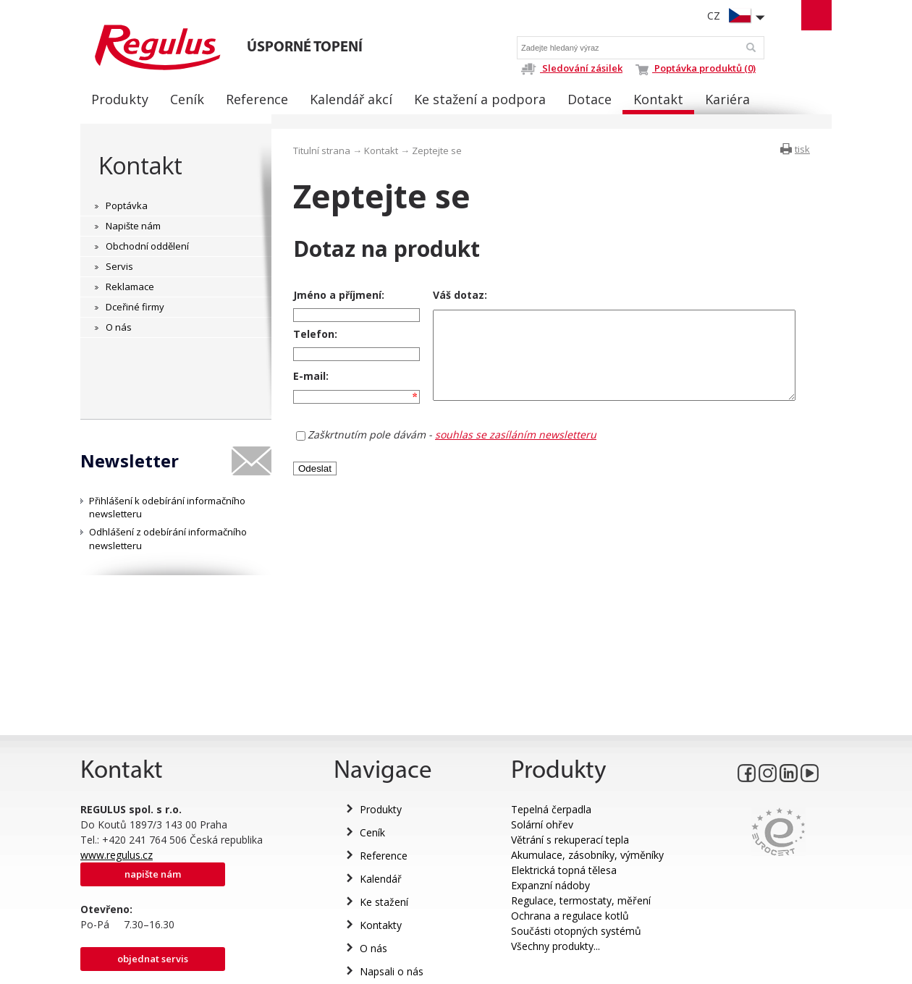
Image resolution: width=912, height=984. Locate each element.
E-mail (309, 384)
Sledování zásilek (571, 68)
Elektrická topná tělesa (564, 870)
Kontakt (140, 165)
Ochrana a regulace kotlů (570, 915)
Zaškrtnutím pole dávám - (452, 446)
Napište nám (152, 874)
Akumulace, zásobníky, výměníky (587, 855)
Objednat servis (152, 958)
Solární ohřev (542, 824)
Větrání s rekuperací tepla (570, 840)
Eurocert (778, 831)
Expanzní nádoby (550, 885)
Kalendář (381, 879)
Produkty (381, 809)
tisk (802, 149)
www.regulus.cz (116, 855)
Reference (384, 855)
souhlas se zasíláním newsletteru (515, 446)
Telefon (313, 337)
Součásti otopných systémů (576, 931)
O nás (373, 948)
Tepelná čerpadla (551, 809)
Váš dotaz (447, 295)
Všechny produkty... (555, 946)
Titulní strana (321, 150)
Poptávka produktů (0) (696, 68)
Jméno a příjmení (337, 295)
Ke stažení (384, 902)
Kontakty (381, 925)
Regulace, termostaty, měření (581, 900)
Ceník (372, 832)
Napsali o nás (391, 971)
